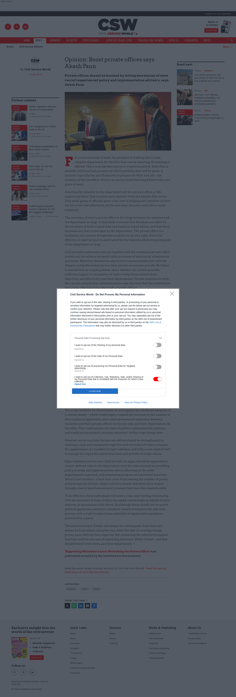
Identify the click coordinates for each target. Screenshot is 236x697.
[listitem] (118, 338)
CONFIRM (95, 391)
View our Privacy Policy (135, 402)
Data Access (113, 402)
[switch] (157, 345)
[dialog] (118, 348)
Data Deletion (95, 402)
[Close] (173, 295)
